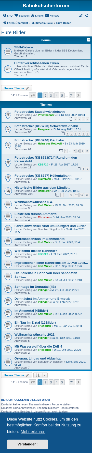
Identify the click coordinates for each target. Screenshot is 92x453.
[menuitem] (8, 16)
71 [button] (72, 95)
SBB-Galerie (23, 47)
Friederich (44, 325)
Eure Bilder (13, 32)
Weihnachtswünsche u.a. (33, 202)
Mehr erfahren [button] (33, 432)
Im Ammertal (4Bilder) (31, 310)
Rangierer (44, 129)
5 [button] (62, 95)
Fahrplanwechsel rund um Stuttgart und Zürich (50, 226)
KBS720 (43, 164)
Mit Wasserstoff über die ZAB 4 (38, 346)
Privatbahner (46, 114)
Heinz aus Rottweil (50, 143)
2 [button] (45, 95)
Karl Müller (45, 205)
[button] (32, 95)
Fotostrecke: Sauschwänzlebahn (39, 111)
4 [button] (56, 95)
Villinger (43, 289)
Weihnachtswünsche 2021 (34, 334)
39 (87, 195)
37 (76, 195)
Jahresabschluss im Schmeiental (39, 239)
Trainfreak (44, 178)
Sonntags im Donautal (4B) (35, 286)
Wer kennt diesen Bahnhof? (35, 251)
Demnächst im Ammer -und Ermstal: (42, 298)
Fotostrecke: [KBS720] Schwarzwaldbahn (46, 126)
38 (81, 195)
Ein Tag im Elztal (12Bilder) (35, 322)
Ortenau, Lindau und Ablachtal (37, 358)
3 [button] (51, 95)
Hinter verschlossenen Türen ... (38, 63)
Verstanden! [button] (27, 444)
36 (71, 195)
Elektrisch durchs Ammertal (35, 214)
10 (87, 151)
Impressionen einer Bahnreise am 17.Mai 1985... (51, 263)
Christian (44, 217)
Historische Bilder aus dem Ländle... (42, 187)
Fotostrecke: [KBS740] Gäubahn (39, 140)
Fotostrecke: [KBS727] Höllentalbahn (42, 175)
